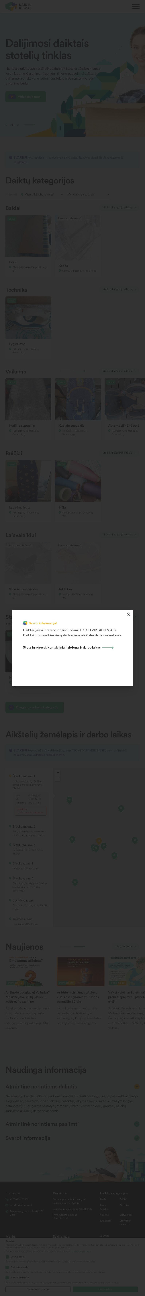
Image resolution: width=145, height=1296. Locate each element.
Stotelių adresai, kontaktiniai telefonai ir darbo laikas (62, 647)
